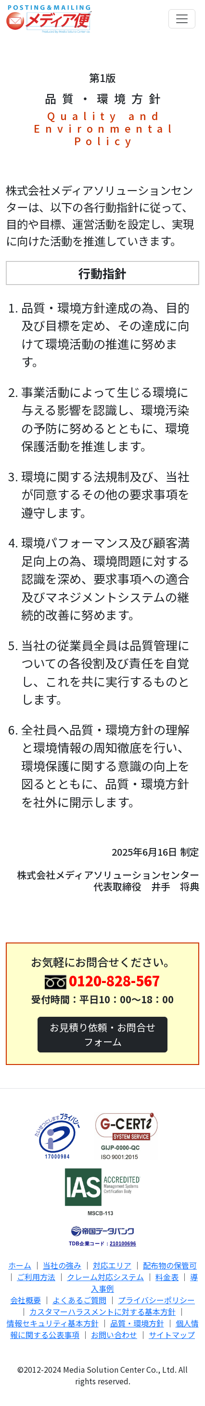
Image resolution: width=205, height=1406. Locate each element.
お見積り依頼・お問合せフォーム (102, 1034)
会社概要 (25, 1300)
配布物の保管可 (170, 1265)
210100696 (123, 1243)
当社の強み (62, 1265)
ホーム (19, 1265)
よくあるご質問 (79, 1300)
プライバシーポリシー (156, 1300)
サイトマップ (172, 1334)
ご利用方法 (36, 1277)
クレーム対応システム (105, 1277)
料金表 (167, 1277)
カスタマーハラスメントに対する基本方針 (102, 1311)
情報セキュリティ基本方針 (53, 1323)
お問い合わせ (114, 1334)
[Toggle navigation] (181, 18)
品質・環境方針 (137, 1323)
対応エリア (112, 1265)
